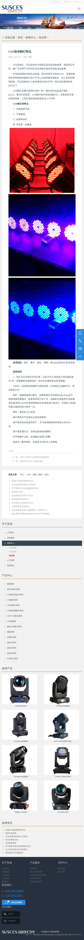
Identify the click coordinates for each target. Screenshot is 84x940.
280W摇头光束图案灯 (21, 777)
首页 (20, 37)
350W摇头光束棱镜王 (63, 706)
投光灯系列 (11, 653)
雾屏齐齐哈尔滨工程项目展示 (31, 461)
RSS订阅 (61, 872)
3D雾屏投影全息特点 (21, 506)
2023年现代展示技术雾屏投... (17, 849)
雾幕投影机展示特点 (20, 499)
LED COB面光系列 (14, 616)
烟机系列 (10, 632)
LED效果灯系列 (13, 605)
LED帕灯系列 (12, 600)
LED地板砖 (11, 621)
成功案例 (10, 538)
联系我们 (10, 565)
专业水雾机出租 (11, 840)
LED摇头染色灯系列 (15, 595)
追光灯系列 (11, 643)
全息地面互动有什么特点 (22, 495)
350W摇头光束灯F (21, 706)
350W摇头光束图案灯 (21, 741)
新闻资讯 (7, 822)
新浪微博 (12, 921)
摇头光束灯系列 (13, 589)
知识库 (43, 37)
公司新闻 (12, 548)
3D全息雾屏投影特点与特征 (23, 485)
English (76, 2)
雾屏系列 (10, 584)
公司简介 (10, 532)
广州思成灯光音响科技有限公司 (44, 935)
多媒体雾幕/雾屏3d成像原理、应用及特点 (29, 510)
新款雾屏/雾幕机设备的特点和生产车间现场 (30, 514)
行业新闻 (12, 552)
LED (29, 474)
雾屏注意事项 (10, 833)
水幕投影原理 (10, 843)
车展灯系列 (11, 637)
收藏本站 (57, 2)
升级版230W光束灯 (21, 812)
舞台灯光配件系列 (14, 627)
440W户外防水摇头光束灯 (63, 741)
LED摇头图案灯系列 (15, 611)
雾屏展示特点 (17, 492)
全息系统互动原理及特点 (22, 503)
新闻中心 (31, 37)
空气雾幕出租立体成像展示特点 (25, 488)
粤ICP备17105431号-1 (73, 935)
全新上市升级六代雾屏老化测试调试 (34, 457)
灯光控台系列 (12, 659)
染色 (35, 474)
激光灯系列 (11, 648)
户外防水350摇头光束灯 (63, 777)
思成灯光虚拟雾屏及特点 (22, 481)
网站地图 (61, 869)
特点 (47, 474)
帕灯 (41, 474)
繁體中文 (67, 2)
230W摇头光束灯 (63, 812)
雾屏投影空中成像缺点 (14, 853)
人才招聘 (10, 560)
